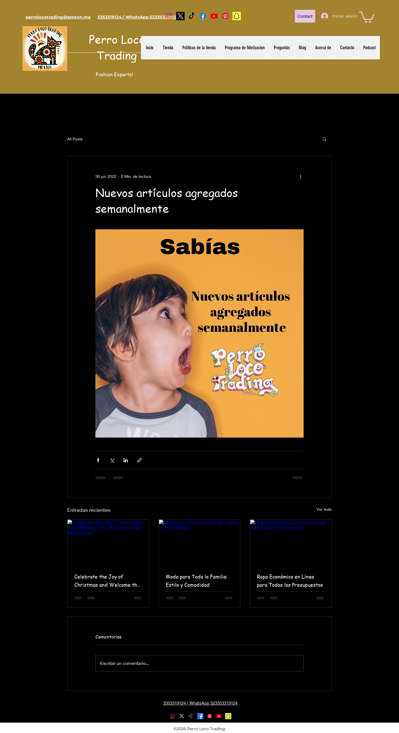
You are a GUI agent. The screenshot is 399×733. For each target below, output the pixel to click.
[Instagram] (169, 16)
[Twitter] (180, 16)
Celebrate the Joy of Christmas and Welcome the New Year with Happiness (107, 581)
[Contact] (305, 16)
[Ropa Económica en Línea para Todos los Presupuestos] (290, 542)
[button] (366, 16)
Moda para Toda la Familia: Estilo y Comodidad (197, 580)
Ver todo (324, 509)
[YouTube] (214, 16)
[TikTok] (191, 16)
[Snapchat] (236, 16)
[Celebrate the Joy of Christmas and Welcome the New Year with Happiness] (108, 542)
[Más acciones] (300, 176)
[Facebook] (203, 16)
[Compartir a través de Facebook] (98, 460)
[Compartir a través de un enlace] (139, 460)
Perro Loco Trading (117, 46)
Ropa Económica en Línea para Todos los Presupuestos (290, 580)
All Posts (74, 138)
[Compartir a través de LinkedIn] (125, 460)
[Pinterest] (225, 16)
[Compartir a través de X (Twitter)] (112, 460)
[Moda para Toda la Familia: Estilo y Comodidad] (199, 542)
